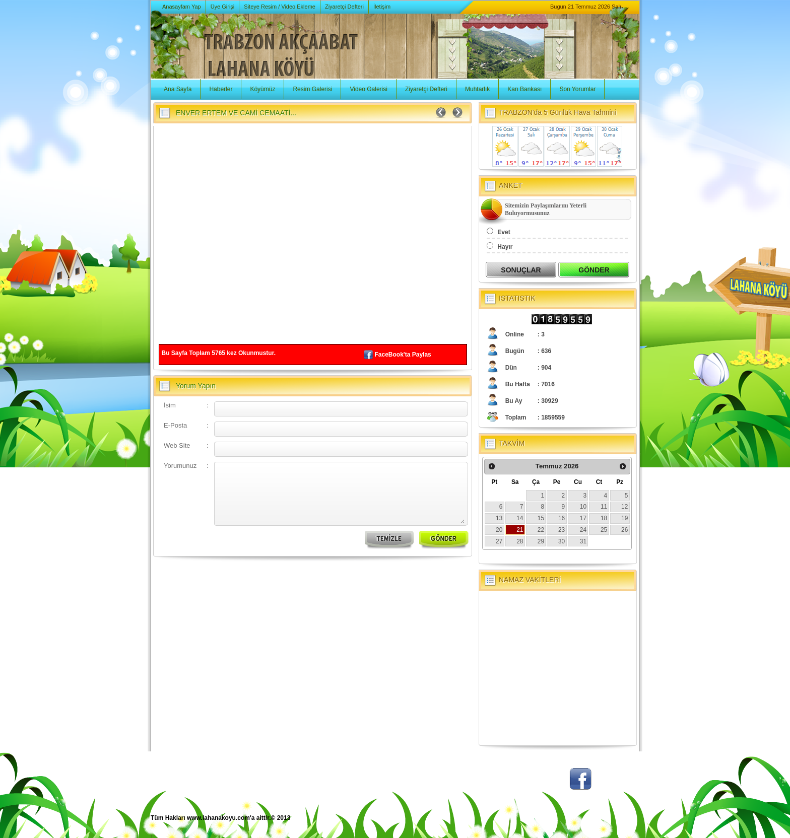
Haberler (220, 89)
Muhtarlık (477, 89)
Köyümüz (262, 89)
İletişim (381, 7)
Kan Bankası (524, 89)
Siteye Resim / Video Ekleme (279, 7)
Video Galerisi (368, 89)
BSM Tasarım (597, 823)
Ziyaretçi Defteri (344, 7)
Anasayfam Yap (181, 7)
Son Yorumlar (577, 89)
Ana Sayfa (177, 89)
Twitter (543, 784)
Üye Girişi (223, 7)
